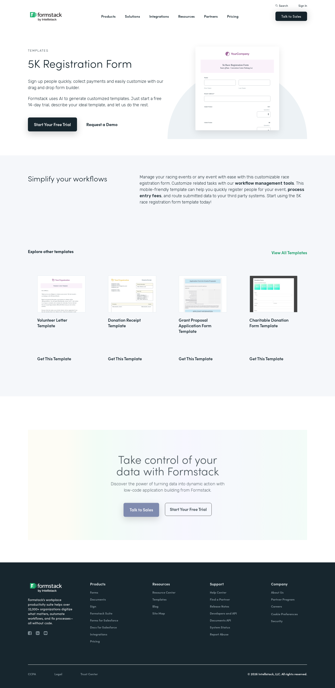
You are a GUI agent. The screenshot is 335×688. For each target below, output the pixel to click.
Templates (38, 50)
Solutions (132, 16)
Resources (186, 16)
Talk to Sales (291, 16)
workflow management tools (264, 183)
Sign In (302, 5)
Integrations (159, 16)
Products (108, 16)
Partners (211, 16)
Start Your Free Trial (52, 124)
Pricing (232, 16)
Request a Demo (101, 124)
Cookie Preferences (284, 614)
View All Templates (289, 252)
